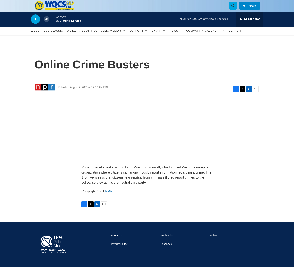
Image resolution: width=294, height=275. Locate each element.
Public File (166, 243)
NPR (108, 199)
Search (235, 38)
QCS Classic (53, 38)
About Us (116, 243)
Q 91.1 (71, 38)
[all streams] (249, 27)
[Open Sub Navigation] (124, 38)
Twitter (214, 243)
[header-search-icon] (234, 10)
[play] (35, 27)
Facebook (166, 252)
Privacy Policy (119, 252)
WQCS (35, 38)
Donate (254, 10)
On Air (156, 38)
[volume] (47, 27)
